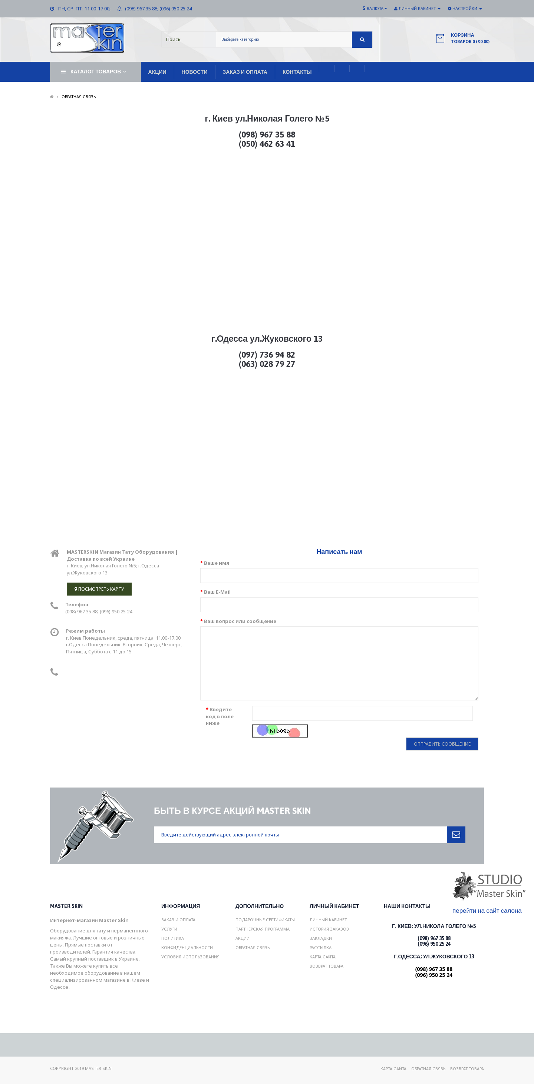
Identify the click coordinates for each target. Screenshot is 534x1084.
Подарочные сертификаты (265, 919)
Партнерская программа (262, 929)
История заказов (329, 929)
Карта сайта (323, 956)
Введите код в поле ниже (220, 716)
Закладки (321, 938)
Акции (242, 938)
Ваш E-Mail (217, 592)
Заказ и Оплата (178, 919)
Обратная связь (79, 96)
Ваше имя (216, 563)
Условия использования (190, 956)
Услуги (169, 929)
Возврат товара (326, 966)
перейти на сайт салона (487, 910)
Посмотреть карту (99, 589)
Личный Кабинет (328, 919)
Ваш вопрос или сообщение (240, 621)
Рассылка (321, 947)
